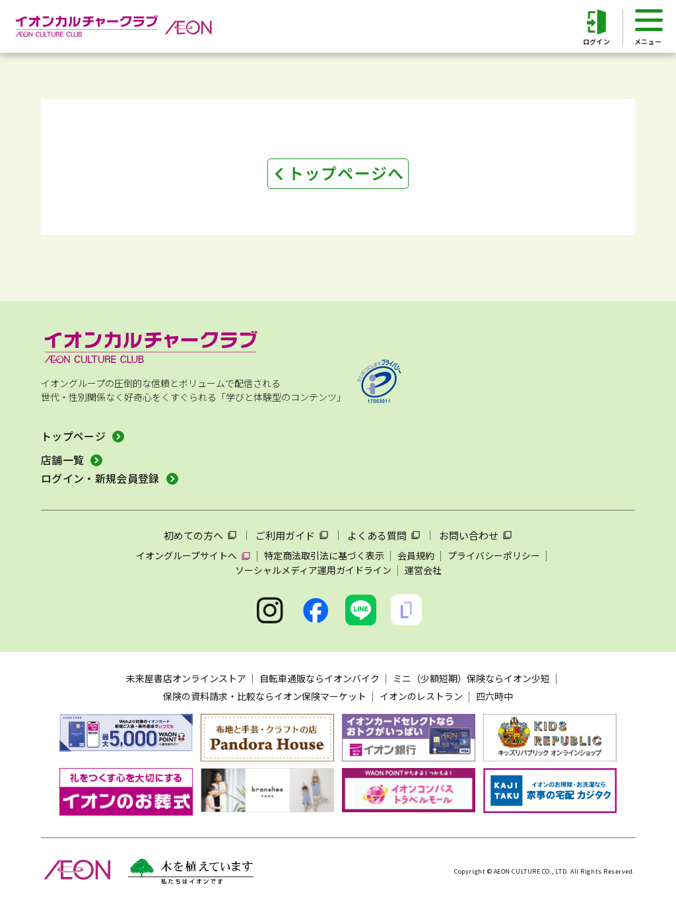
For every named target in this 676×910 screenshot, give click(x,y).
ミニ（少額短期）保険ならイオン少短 (471, 678)
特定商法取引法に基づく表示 (324, 555)
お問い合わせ (468, 535)
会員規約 (415, 555)
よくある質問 (377, 535)
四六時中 (494, 696)
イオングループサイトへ (186, 555)
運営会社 (423, 570)
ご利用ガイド (285, 535)
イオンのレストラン (421, 696)
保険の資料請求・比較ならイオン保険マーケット (264, 696)
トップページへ (346, 172)
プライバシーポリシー (494, 555)
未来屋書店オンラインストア (186, 678)
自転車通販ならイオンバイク (319, 678)
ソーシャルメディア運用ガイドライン (313, 570)
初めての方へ (193, 535)
